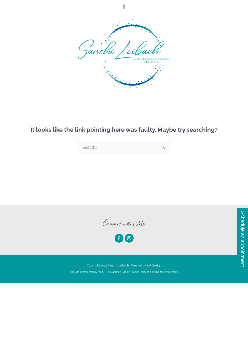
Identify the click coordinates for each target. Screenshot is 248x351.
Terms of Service (161, 272)
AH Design (154, 265)
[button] (124, 7)
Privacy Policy (138, 272)
